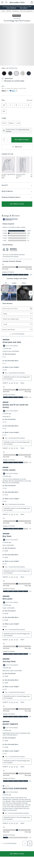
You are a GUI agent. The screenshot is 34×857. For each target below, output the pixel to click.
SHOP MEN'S (23, 8)
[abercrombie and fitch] (17, 2)
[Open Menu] (2, 2)
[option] (8, 167)
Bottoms (9, 11)
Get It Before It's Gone (22, 139)
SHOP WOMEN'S (11, 8)
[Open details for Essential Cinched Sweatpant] (23, 167)
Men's (3, 11)
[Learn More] (7, 90)
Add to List (17, 147)
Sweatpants (16, 11)
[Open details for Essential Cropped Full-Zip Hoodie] (8, 167)
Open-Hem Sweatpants (26, 11)
